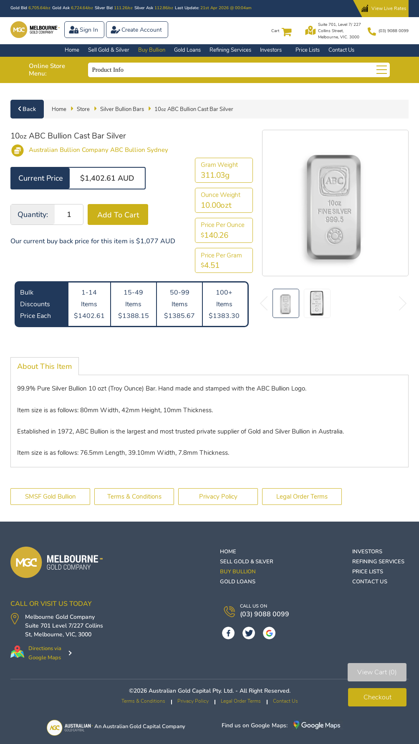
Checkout (377, 697)
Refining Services (230, 50)
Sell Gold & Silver (108, 50)
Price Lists (307, 50)
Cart (275, 31)
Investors (271, 50)
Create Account (141, 30)
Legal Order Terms (302, 496)
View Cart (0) (377, 672)
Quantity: (33, 214)
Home (72, 50)
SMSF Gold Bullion (50, 496)
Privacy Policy (218, 496)
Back (29, 109)
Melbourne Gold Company (60, 617)
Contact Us (341, 50)
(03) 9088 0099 (394, 31)
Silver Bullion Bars (122, 109)
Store (83, 109)
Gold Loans (187, 50)
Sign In (89, 30)
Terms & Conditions (134, 496)
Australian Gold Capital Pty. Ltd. (191, 691)
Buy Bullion (151, 50)
